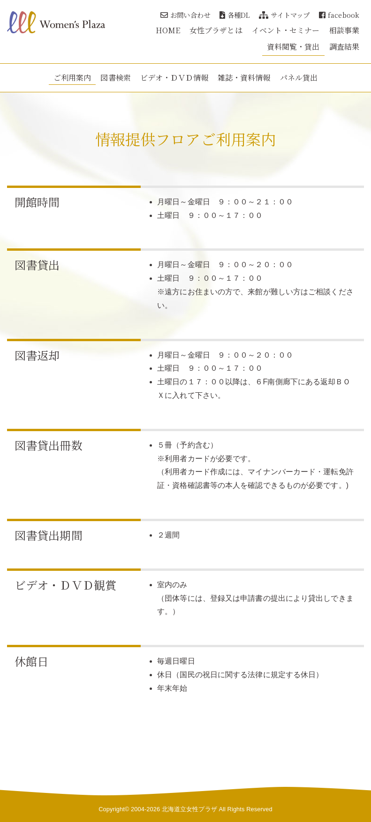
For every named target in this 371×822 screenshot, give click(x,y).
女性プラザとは (215, 30)
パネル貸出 (299, 77)
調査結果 (344, 46)
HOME (168, 30)
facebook (339, 15)
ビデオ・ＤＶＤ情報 (174, 77)
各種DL (235, 15)
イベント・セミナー (286, 30)
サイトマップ (284, 15)
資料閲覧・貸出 (293, 46)
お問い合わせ (185, 15)
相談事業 (344, 30)
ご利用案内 (72, 77)
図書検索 (115, 77)
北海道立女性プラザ (189, 809)
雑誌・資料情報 (244, 77)
